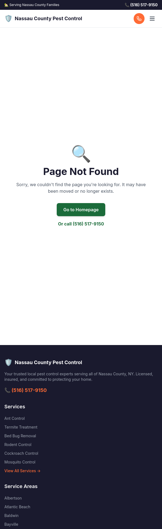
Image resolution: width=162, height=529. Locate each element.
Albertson (13, 498)
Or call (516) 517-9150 (81, 224)
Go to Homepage (80, 209)
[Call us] (139, 18)
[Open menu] (152, 18)
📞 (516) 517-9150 (25, 390)
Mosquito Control (19, 462)
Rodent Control (17, 444)
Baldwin (11, 515)
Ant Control (14, 418)
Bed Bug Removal (20, 435)
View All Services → (22, 470)
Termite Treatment (20, 427)
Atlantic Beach (17, 506)
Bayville (11, 524)
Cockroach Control (21, 453)
